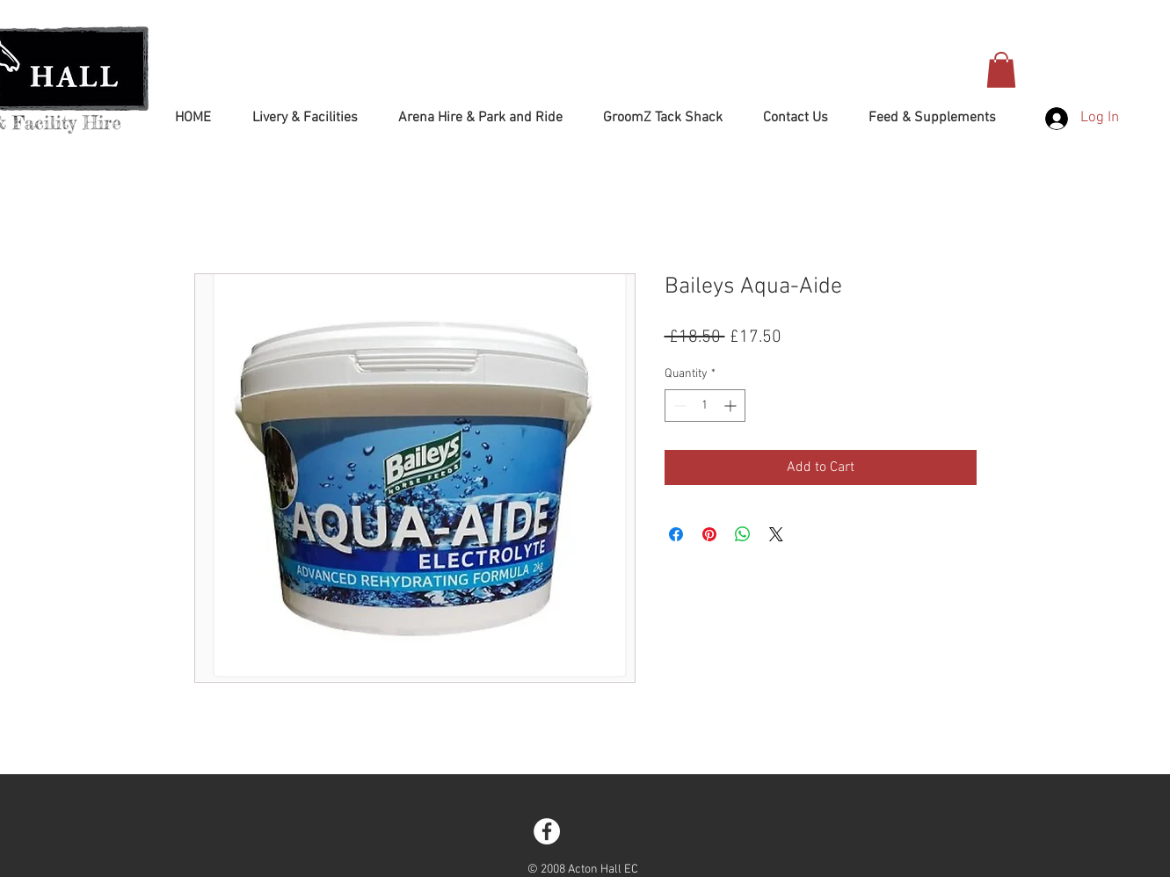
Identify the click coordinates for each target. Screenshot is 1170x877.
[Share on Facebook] (676, 534)
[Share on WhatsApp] (742, 534)
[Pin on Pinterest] (709, 534)
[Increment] (732, 405)
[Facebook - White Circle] (547, 831)
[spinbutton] (705, 405)
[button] (1001, 70)
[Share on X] (776, 534)
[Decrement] (678, 405)
